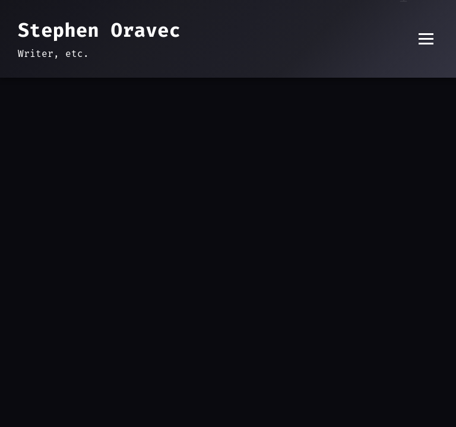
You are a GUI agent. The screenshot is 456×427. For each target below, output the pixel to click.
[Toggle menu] (426, 38)
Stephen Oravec (99, 30)
